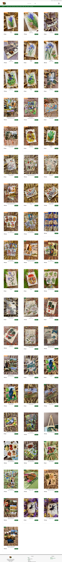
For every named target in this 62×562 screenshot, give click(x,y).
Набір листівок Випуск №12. (31, 117)
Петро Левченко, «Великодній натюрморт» (51, 116)
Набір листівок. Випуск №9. (11, 202)
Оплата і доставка (56, 0)
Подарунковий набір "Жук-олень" (51, 514)
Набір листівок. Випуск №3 (11, 259)
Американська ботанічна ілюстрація (33, 558)
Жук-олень (31, 514)
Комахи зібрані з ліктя (51, 344)
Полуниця (51, 315)
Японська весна (51, 173)
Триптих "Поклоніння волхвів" (51, 230)
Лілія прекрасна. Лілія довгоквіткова (31, 344)
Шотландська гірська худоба (31, 401)
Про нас (53, 0)
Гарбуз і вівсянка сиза (11, 315)
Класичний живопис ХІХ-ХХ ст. (11, 116)
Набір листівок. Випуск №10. (10, 117)
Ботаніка (16, 6)
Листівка (11, 32)
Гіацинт (11, 31)
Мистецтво (12, 6)
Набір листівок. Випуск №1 (31, 174)
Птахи (10, 6)
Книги (7, 6)
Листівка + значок (31, 32)
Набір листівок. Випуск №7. (11, 373)
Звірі (24, 6)
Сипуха (51, 88)
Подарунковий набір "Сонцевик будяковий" (31, 486)
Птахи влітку (31, 429)
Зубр (51, 31)
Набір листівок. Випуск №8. (31, 259)
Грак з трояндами (11, 401)
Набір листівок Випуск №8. (11, 487)
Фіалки (31, 88)
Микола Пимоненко (11, 514)
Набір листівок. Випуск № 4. (51, 487)
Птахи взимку (31, 230)
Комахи (19, 6)
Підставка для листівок (51, 429)
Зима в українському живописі (31, 258)
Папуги (51, 258)
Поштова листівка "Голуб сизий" (11, 429)
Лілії (31, 315)
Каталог (3, 6)
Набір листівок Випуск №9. (31, 430)
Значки (26, 6)
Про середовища (31, 555)
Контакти (60, 0)
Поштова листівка (51, 32)
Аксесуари (29, 6)
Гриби (22, 6)
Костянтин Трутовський (11, 543)
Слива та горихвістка (11, 173)
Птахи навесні (31, 116)
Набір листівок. (51, 174)
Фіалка (11, 88)
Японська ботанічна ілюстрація (31, 173)
